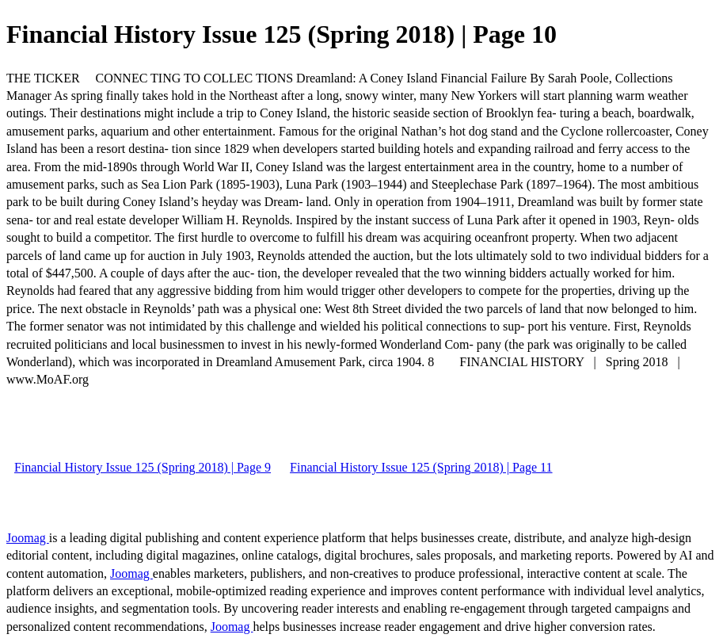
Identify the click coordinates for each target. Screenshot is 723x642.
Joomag (27, 538)
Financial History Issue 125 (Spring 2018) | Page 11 (421, 467)
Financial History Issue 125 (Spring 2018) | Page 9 (142, 467)
